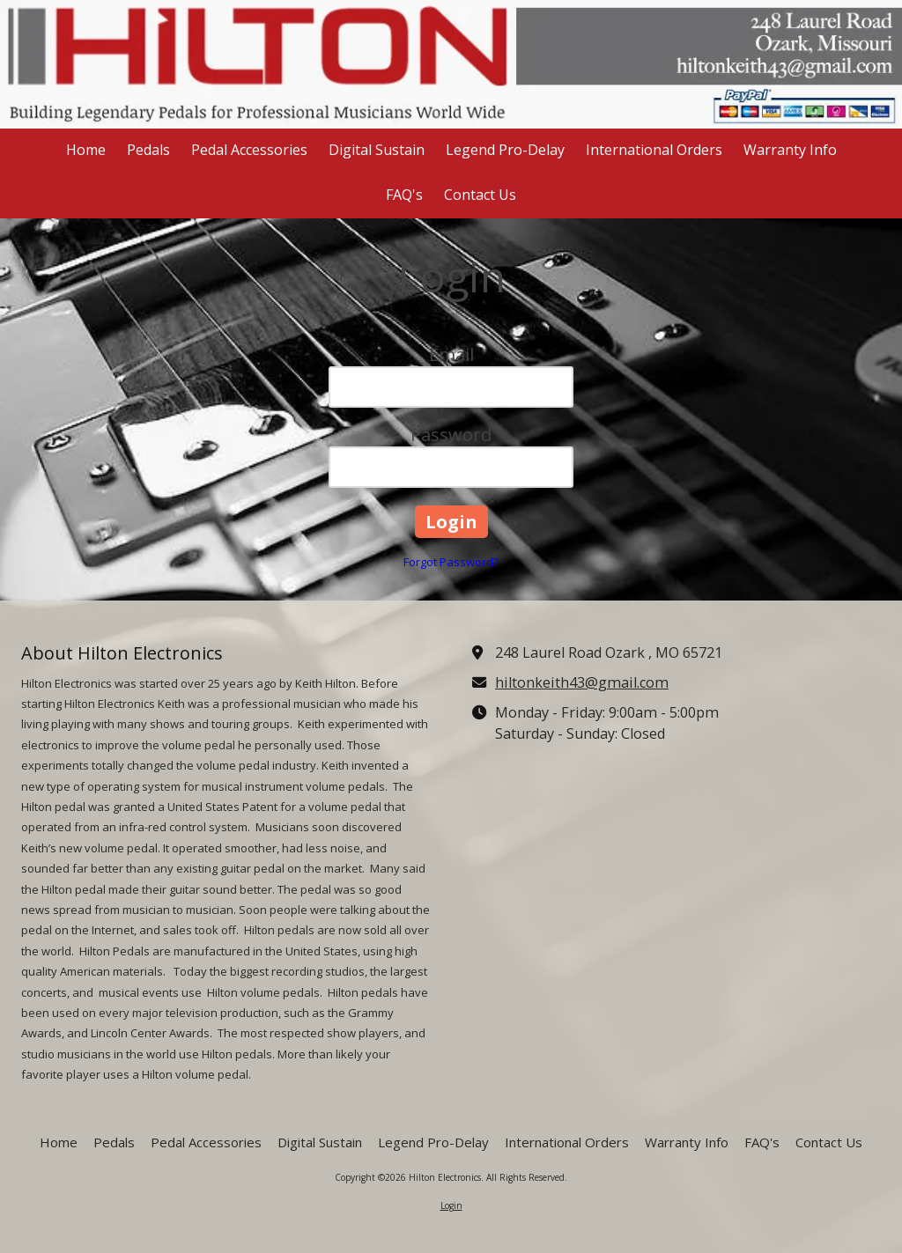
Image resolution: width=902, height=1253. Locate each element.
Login (451, 1205)
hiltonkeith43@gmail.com (582, 682)
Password (451, 434)
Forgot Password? (451, 562)
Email (451, 354)
